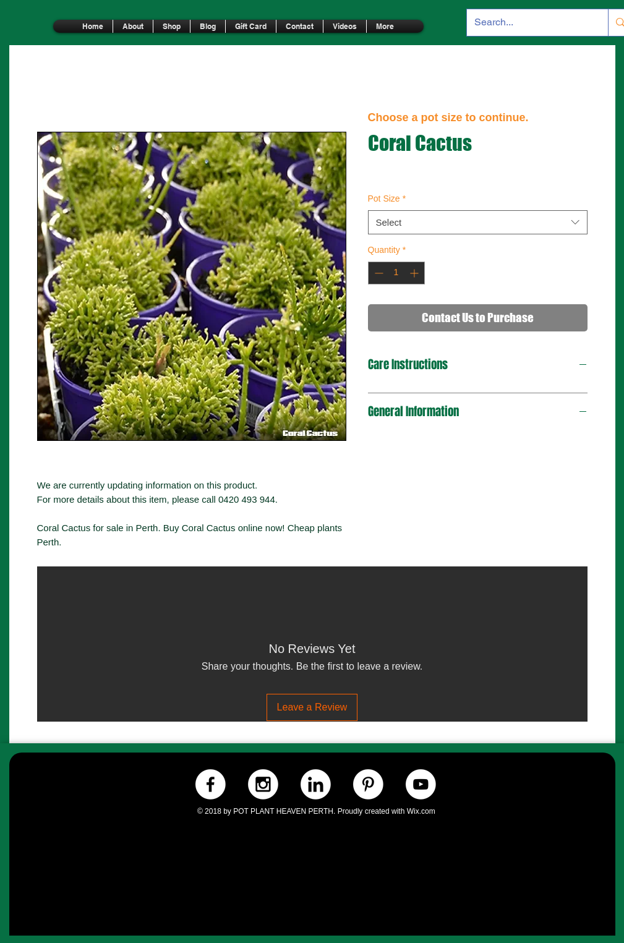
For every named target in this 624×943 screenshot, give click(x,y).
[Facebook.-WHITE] (210, 784)
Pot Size (387, 198)
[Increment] (415, 273)
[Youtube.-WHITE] (421, 784)
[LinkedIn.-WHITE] (315, 784)
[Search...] (528, 22)
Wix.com (421, 811)
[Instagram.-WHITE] (263, 784)
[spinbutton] (396, 273)
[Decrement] (377, 273)
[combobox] (478, 222)
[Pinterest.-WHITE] (368, 784)
